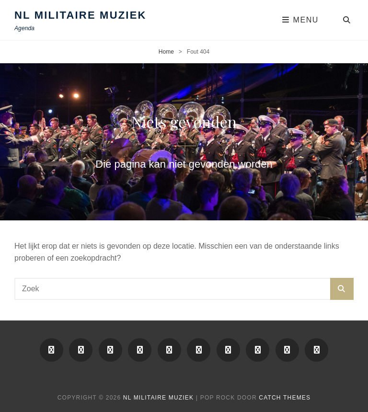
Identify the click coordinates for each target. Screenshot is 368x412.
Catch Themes (284, 397)
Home (166, 51)
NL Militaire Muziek (80, 15)
